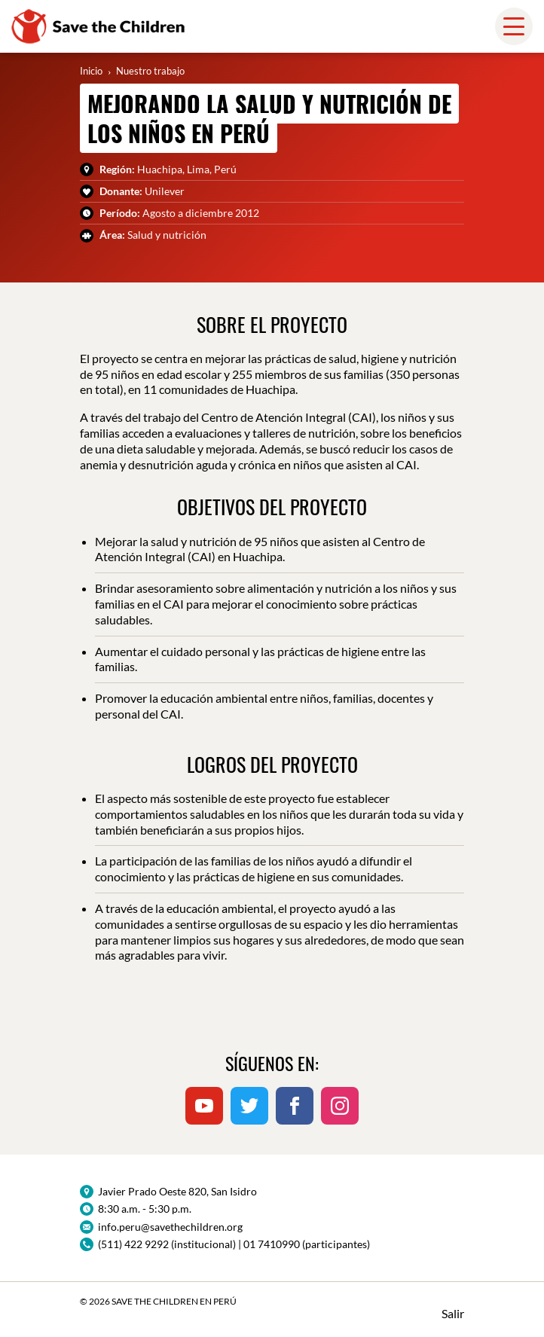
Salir (453, 1313)
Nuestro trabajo (150, 71)
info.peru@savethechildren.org (170, 1226)
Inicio (91, 71)
